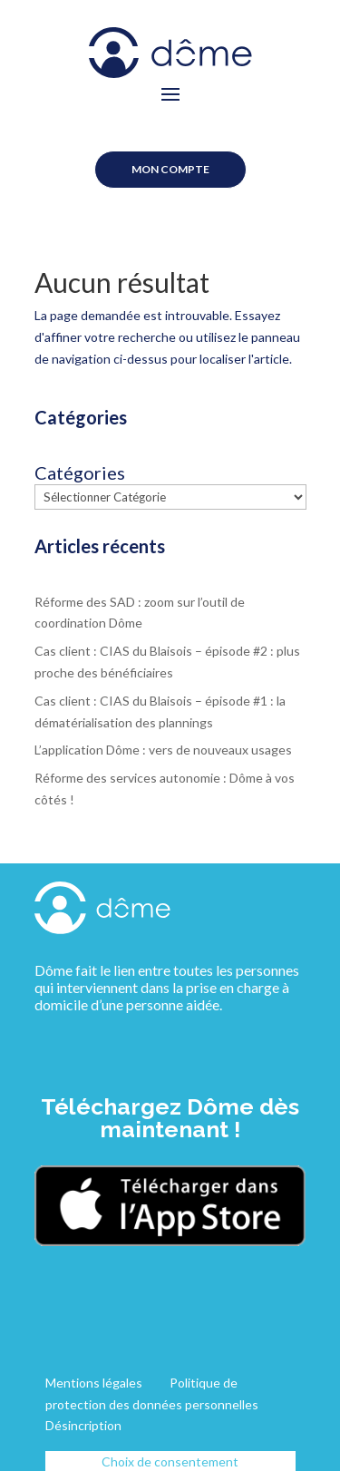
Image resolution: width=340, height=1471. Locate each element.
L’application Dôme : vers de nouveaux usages (163, 749)
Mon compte (170, 169)
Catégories (79, 473)
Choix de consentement (170, 1461)
